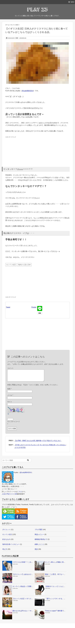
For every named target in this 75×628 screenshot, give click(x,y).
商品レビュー (39, 537)
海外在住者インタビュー (11, 546)
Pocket (33, 307)
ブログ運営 (38, 532)
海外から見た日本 (24, 265)
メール (10, 397)
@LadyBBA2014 (27, 91)
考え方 (4, 551)
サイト (9, 404)
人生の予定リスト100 (9, 496)
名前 (9, 391)
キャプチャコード (13, 424)
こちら (19, 494)
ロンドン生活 (11, 265)
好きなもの (6, 541)
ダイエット (6, 532)
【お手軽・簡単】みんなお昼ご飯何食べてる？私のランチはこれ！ (38, 443)
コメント (10, 368)
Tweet (8, 307)
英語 (36, 551)
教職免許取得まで (41, 541)
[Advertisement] (20, 150)
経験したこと (39, 546)
